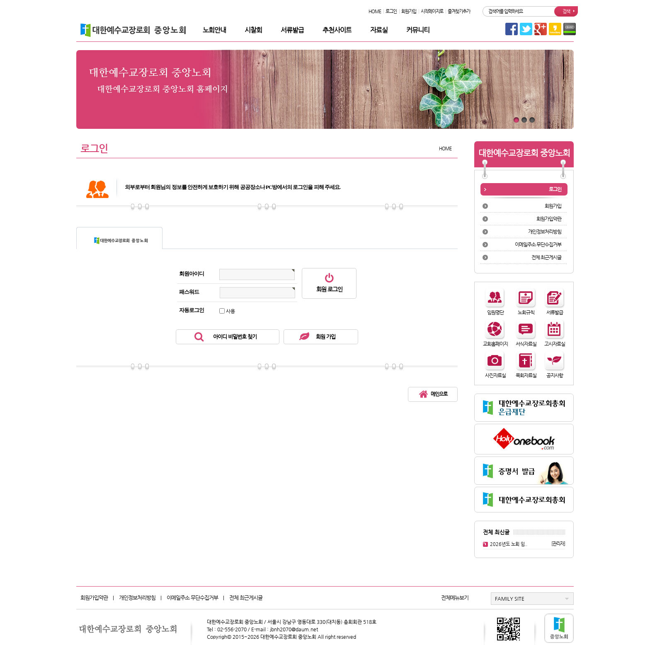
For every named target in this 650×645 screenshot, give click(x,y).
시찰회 (253, 30)
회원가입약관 (548, 219)
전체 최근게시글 (546, 257)
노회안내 (214, 30)
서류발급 (292, 30)
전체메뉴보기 (454, 597)
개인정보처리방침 (544, 231)
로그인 (391, 11)
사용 (230, 311)
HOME (375, 11)
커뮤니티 (417, 30)
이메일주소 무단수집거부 (538, 244)
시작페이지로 (432, 11)
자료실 (379, 30)
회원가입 (408, 11)
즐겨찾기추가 (459, 11)
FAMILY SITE (509, 599)
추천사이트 (337, 30)
